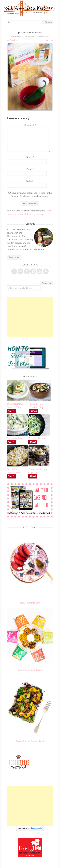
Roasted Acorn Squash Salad (30, 741)
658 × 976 (27, 36)
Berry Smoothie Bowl (30, 602)
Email (30, 169)
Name (30, 157)
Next (49, 40)
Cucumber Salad (15, 438)
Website (30, 180)
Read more (13, 257)
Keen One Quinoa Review (29, 669)
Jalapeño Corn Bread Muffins (40, 36)
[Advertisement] (30, 317)
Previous (12, 40)
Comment (30, 124)
